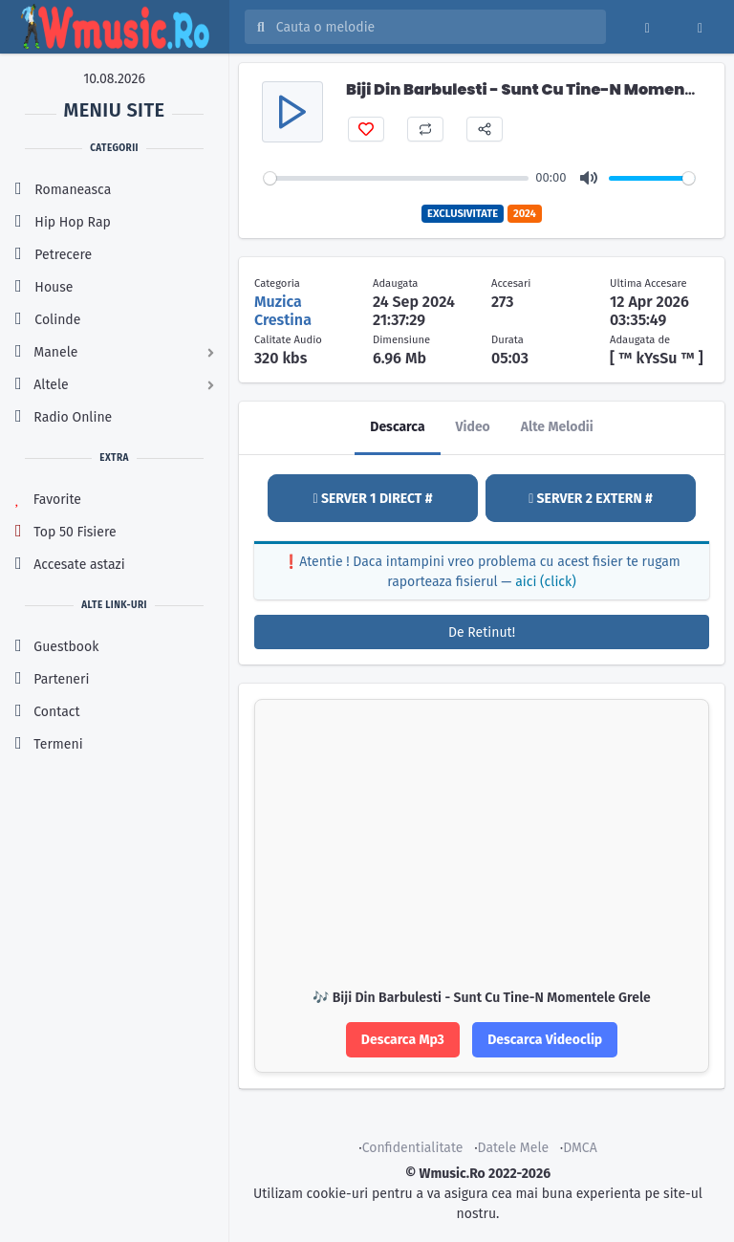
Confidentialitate (413, 1148)
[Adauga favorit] (366, 129)
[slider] (396, 178)
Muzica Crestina (283, 311)
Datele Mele (514, 1148)
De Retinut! (481, 632)
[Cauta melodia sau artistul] (435, 27)
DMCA (580, 1148)
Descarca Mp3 (402, 1040)
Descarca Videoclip (544, 1040)
